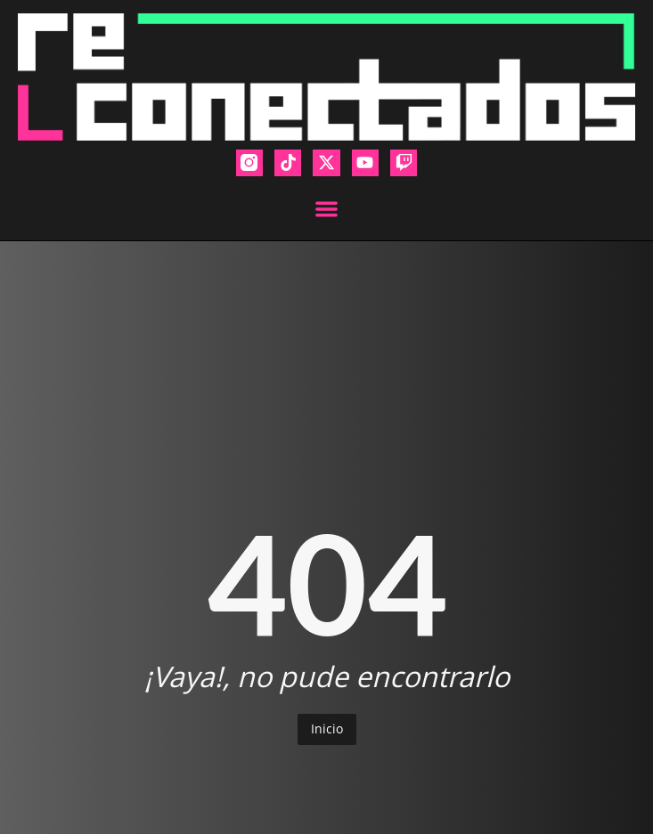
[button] (326, 208)
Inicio (327, 728)
